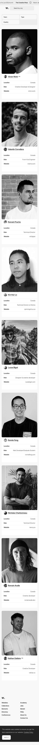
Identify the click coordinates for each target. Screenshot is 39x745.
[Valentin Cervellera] (14, 149)
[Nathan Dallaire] (13, 658)
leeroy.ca (32, 527)
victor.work (31, 91)
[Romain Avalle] (12, 585)
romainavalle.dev (29, 600)
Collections (5, 706)
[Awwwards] (7, 8)
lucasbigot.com (30, 382)
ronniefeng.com (30, 454)
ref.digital (32, 236)
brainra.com (31, 164)
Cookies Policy (28, 732)
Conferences (6, 715)
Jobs (21, 706)
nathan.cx (32, 673)
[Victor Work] (12, 76)
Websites (5, 703)
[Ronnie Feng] (11, 440)
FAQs (22, 712)
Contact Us (24, 718)
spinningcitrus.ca (29, 309)
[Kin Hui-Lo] (10, 294)
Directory (5, 712)
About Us (23, 715)
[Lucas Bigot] (11, 367)
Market (22, 709)
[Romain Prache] (12, 222)
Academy (23, 703)
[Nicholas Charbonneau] (15, 513)
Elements (5, 709)
